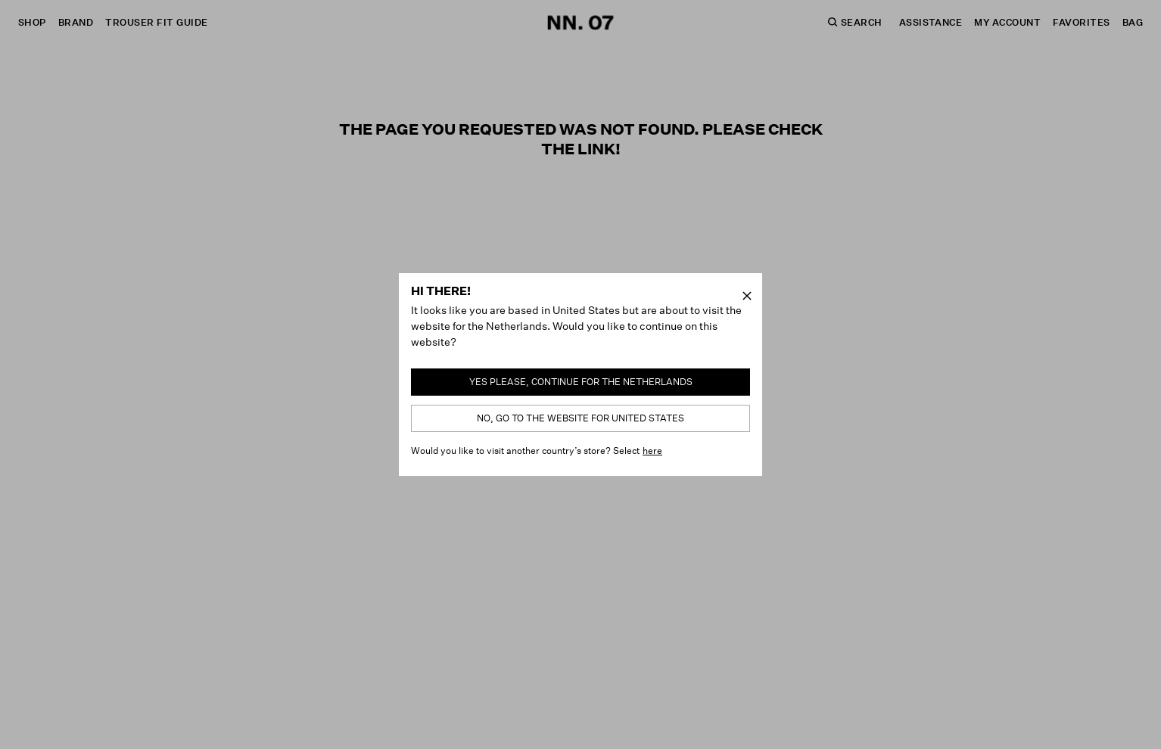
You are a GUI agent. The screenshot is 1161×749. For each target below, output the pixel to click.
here (652, 450)
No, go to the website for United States (580, 418)
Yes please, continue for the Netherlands (581, 381)
